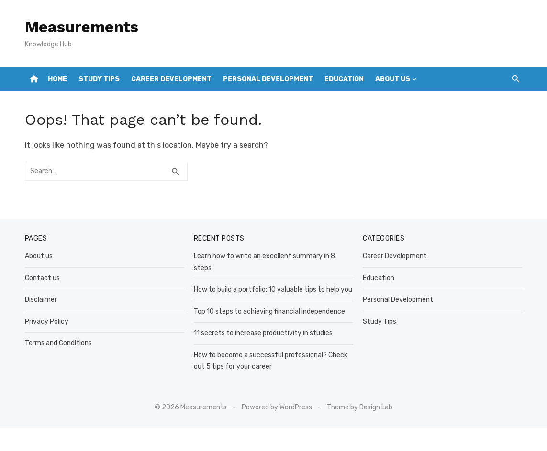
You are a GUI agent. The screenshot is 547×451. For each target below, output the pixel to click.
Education (344, 79)
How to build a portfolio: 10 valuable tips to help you (273, 290)
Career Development (171, 79)
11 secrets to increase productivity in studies (263, 333)
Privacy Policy (46, 322)
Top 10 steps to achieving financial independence (269, 312)
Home (57, 79)
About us (392, 79)
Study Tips (99, 79)
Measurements (81, 27)
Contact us (42, 278)
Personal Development (268, 79)
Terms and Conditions (58, 343)
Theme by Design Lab (359, 407)
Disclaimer (41, 300)
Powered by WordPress (277, 407)
